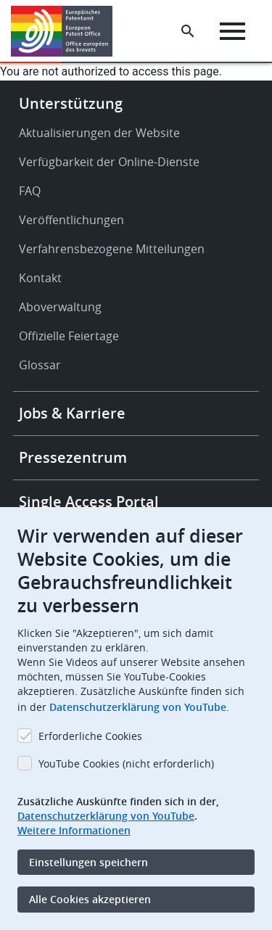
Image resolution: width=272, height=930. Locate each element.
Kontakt (40, 278)
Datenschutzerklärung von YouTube (137, 707)
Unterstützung (71, 103)
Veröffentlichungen (71, 220)
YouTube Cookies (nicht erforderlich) (126, 763)
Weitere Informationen (74, 830)
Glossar (40, 365)
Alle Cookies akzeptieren (90, 899)
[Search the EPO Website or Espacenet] (188, 31)
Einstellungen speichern (88, 862)
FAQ (30, 191)
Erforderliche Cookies (90, 736)
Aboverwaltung (60, 307)
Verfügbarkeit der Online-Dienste (109, 162)
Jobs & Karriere (72, 413)
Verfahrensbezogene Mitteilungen (112, 249)
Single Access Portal (89, 501)
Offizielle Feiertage (69, 336)
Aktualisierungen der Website (99, 133)
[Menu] (232, 31)
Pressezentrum (73, 457)
